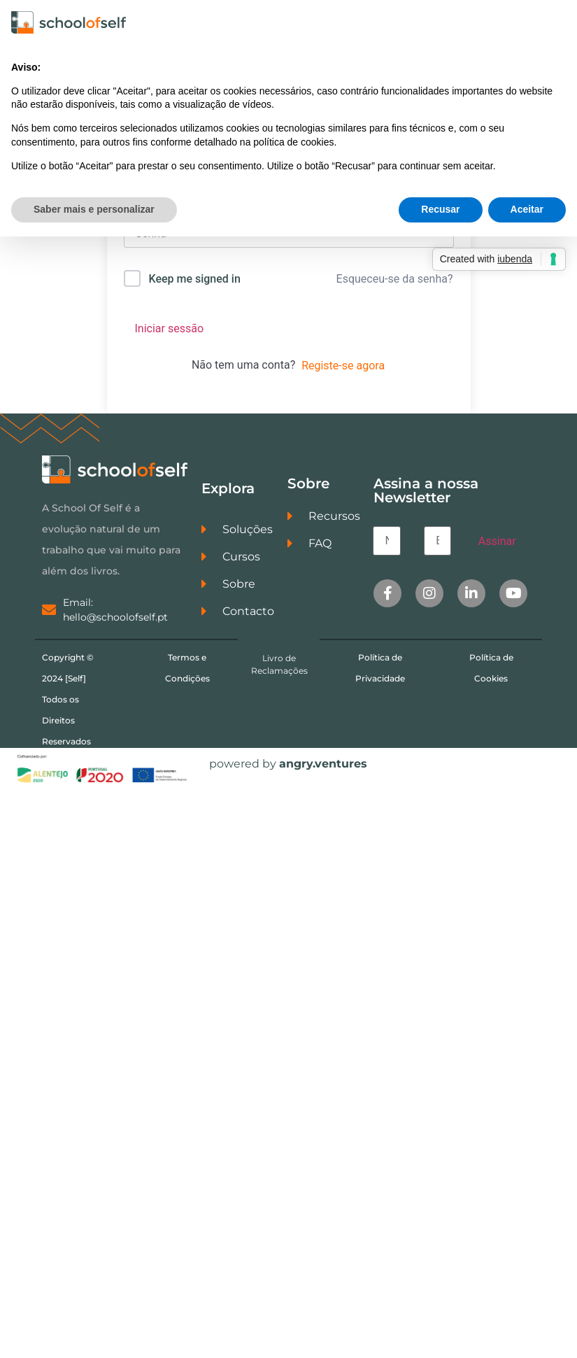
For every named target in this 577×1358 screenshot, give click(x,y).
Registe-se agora (343, 368)
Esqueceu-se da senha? (394, 281)
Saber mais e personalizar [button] (94, 209)
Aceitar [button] (527, 209)
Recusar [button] (440, 209)
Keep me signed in (194, 281)
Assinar (497, 544)
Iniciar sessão (169, 331)
